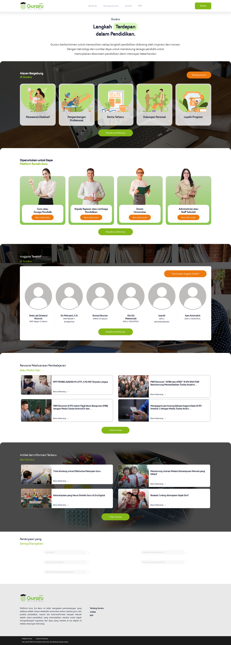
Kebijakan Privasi (27, 638)
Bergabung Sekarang (115, 132)
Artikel (128, 5)
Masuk (203, 5)
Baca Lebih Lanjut (43, 217)
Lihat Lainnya (115, 430)
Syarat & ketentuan (42, 638)
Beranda (93, 5)
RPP (140, 5)
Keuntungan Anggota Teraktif (185, 273)
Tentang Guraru (111, 5)
